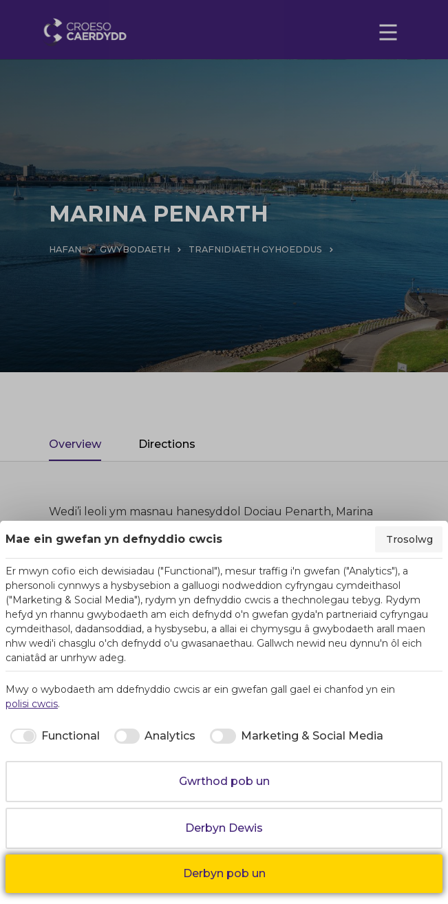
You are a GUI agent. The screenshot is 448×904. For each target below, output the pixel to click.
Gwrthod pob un (224, 781)
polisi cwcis (32, 704)
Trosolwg (409, 539)
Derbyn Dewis (224, 828)
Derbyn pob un (224, 873)
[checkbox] (53, 736)
